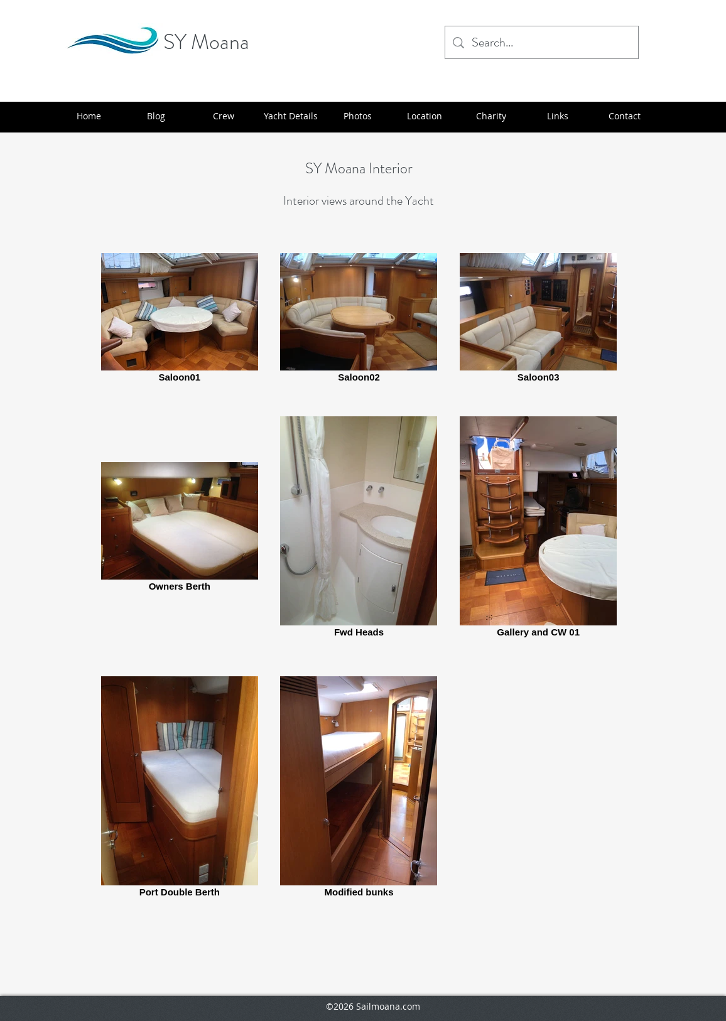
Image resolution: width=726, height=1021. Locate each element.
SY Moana (206, 41)
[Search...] (542, 42)
